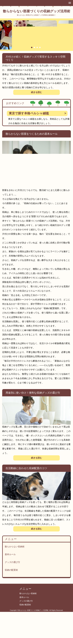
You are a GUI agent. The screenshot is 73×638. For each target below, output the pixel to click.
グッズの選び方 (12, 562)
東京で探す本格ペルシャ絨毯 (29, 113)
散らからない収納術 (14, 546)
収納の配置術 (11, 570)
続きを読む (36, 92)
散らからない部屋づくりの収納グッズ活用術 (36, 11)
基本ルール (10, 554)
